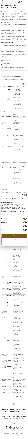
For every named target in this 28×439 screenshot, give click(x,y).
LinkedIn (9, 128)
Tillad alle (14, 235)
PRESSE (6, 411)
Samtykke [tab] (5, 198)
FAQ (22, 411)
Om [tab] (23, 198)
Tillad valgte (14, 239)
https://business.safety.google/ (7, 42)
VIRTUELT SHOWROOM (14, 411)
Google (8, 153)
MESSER (24, 409)
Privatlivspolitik (6, 416)
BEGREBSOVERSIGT (7, 418)
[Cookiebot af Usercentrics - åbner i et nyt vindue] (21, 195)
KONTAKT (18, 409)
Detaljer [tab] (14, 198)
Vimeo (8, 89)
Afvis (14, 242)
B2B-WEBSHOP (5, 409)
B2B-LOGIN (12, 409)
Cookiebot (3, 69)
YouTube (9, 274)
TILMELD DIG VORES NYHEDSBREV (19, 416)
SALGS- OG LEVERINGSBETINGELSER (17, 414)
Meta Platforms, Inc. (9, 282)
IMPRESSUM (5, 414)
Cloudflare (9, 116)
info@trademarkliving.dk (14, 434)
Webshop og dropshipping (19, 418)
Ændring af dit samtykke (5, 64)
